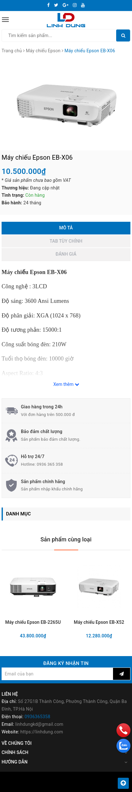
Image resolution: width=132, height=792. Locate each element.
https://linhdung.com (41, 731)
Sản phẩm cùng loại (66, 539)
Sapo (79, 785)
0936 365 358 (50, 464)
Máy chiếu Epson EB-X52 (99, 622)
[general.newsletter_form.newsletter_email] (57, 673)
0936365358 (37, 716)
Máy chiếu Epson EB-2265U (33, 622)
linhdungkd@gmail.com (39, 724)
